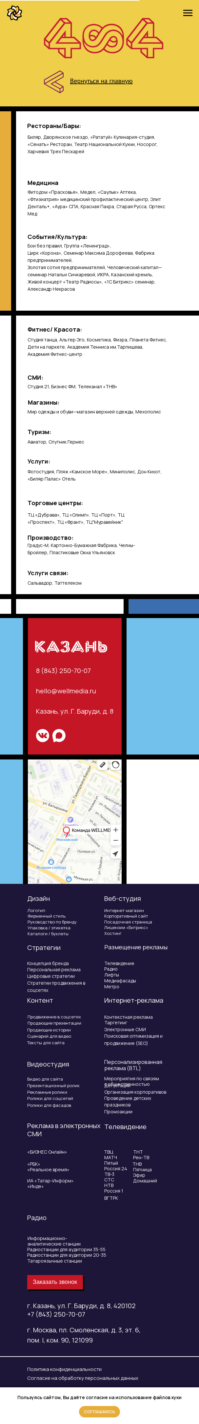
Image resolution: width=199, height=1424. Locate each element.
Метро (111, 986)
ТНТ (138, 1152)
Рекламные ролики (47, 1092)
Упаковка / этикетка (49, 928)
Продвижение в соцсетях (54, 1017)
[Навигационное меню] (187, 13)
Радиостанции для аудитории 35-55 (66, 1249)
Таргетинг (115, 1022)
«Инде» (35, 1186)
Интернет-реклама (133, 1000)
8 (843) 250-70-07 (63, 670)
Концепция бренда (48, 963)
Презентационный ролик (53, 1085)
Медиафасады (120, 980)
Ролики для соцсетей (50, 1098)
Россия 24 (115, 1168)
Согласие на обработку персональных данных (82, 1378)
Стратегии (44, 947)
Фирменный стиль (47, 916)
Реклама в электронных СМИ (64, 1129)
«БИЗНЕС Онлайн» (47, 1152)
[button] (55, 1282)
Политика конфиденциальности (64, 1369)
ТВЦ (108, 1152)
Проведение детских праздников (127, 1101)
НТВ (108, 1185)
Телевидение (119, 963)
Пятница (142, 1169)
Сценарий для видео (49, 1036)
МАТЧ (110, 1157)
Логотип (36, 910)
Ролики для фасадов (49, 1105)
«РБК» (33, 1164)
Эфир (139, 1175)
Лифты (111, 975)
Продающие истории (49, 1030)
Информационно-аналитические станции (54, 1241)
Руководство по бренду (52, 922)
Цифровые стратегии (51, 976)
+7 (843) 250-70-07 (56, 1314)
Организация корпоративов (135, 1092)
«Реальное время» (48, 1169)
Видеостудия (48, 1064)
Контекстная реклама (128, 1017)
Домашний (145, 1181)
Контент (40, 1000)
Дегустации (117, 1085)
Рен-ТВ (141, 1157)
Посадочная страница (128, 922)
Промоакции (118, 1111)
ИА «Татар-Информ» (50, 1181)
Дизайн (38, 898)
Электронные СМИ (125, 1029)
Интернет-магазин (124, 910)
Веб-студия (122, 898)
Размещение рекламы (136, 947)
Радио (111, 969)
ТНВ (137, 1164)
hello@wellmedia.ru (66, 690)
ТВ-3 (109, 1174)
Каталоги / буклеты (48, 934)
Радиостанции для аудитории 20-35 (66, 1255)
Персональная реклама (54, 969)
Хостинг (113, 933)
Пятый (111, 1163)
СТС (109, 1180)
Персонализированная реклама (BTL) (133, 1065)
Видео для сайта (45, 1079)
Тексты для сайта (46, 1043)
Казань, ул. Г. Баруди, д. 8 (74, 711)
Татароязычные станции (54, 1261)
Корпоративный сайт (126, 916)
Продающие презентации (54, 1023)
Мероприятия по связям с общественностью (131, 1081)
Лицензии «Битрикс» (126, 927)
